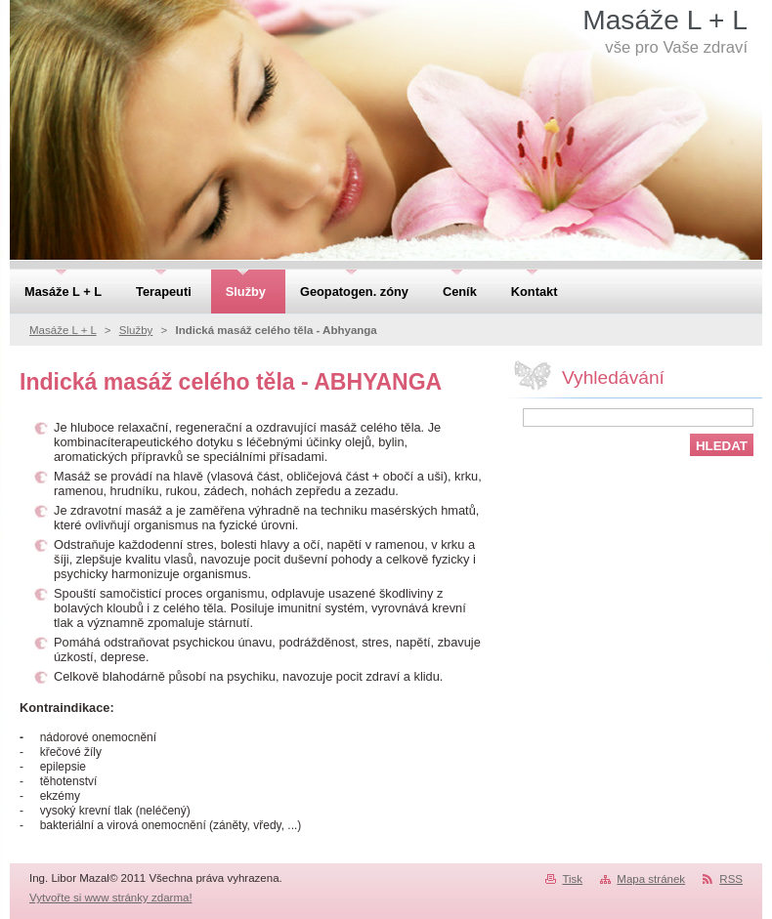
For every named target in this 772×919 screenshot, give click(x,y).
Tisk (572, 879)
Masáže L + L (63, 330)
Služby (136, 330)
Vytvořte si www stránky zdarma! (111, 897)
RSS (731, 879)
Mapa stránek (651, 879)
